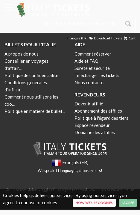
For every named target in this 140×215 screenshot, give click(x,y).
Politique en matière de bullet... (34, 111)
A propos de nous (21, 53)
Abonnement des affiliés (98, 110)
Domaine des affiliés (94, 132)
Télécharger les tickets (96, 75)
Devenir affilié (88, 103)
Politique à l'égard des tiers (101, 118)
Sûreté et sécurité (92, 68)
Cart (129, 38)
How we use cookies (94, 203)
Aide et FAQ (86, 61)
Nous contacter (89, 82)
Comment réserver (92, 53)
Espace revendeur (92, 125)
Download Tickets (105, 38)
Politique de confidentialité (31, 75)
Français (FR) (77, 38)
